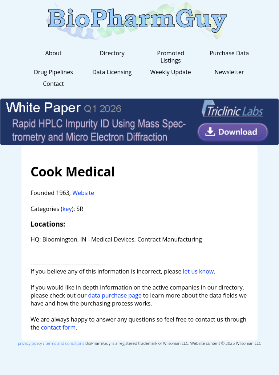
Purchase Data (229, 53)
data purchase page (115, 295)
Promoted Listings (170, 56)
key (67, 209)
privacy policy (30, 343)
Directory (112, 53)
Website (83, 193)
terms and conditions (64, 343)
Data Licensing (112, 72)
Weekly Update (170, 72)
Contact (53, 84)
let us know (198, 271)
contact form (58, 327)
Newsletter (229, 72)
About (53, 53)
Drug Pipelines (53, 72)
